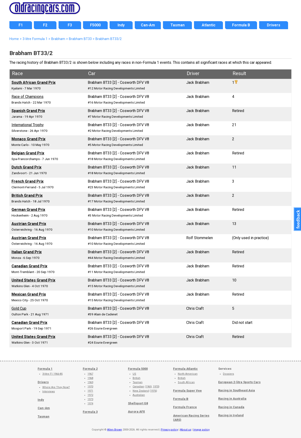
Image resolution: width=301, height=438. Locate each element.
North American (188, 373)
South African (186, 382)
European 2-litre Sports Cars (239, 382)
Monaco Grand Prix (28, 139)
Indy (41, 400)
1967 (90, 373)
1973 (90, 399)
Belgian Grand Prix (28, 153)
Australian (139, 395)
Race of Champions (28, 96)
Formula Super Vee (187, 390)
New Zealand (141, 390)
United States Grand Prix (33, 280)
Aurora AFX (136, 411)
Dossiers (228, 373)
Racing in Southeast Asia (236, 390)
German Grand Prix (28, 209)
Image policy (201, 429)
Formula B (180, 399)
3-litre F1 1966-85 (52, 373)
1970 (90, 386)
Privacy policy (169, 429)
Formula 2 (90, 368)
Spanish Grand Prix (28, 110)
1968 (90, 378)
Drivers (43, 382)
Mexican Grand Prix (29, 294)
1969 (90, 382)
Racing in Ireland (231, 415)
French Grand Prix (28, 181)
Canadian (138, 386)
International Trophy (28, 125)
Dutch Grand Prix (26, 167)
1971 (90, 390)
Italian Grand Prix (27, 252)
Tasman (43, 416)
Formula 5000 (138, 368)
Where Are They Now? (56, 387)
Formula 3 (90, 412)
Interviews (48, 391)
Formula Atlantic (185, 368)
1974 (90, 403)
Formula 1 (45, 368)
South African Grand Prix (33, 82)
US (134, 373)
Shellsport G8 (138, 403)
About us (185, 429)
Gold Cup (19, 308)
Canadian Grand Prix (29, 266)
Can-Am (44, 408)
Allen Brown (114, 429)
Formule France (185, 407)
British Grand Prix (27, 195)
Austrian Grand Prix (29, 223)
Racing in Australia (232, 398)
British (136, 378)
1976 (153, 390)
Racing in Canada (231, 407)
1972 (90, 395)
